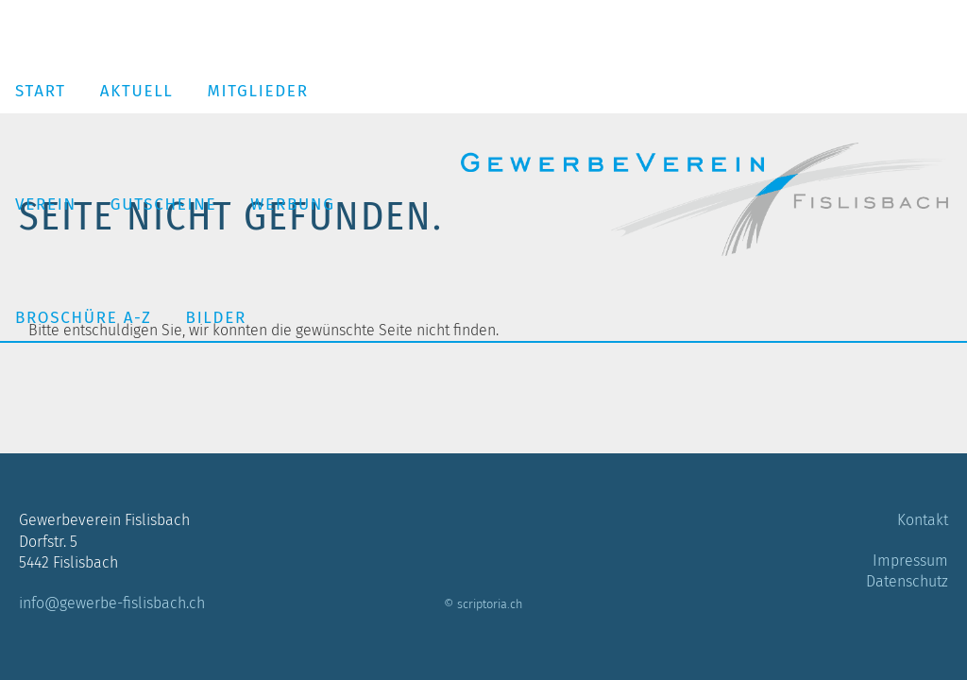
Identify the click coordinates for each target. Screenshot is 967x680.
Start (40, 91)
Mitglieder (258, 91)
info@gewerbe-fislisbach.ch (112, 603)
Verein (45, 204)
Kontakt (922, 520)
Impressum (910, 561)
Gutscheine (163, 204)
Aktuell (137, 91)
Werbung (292, 204)
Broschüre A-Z (83, 318)
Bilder (216, 318)
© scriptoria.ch (483, 604)
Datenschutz (907, 581)
